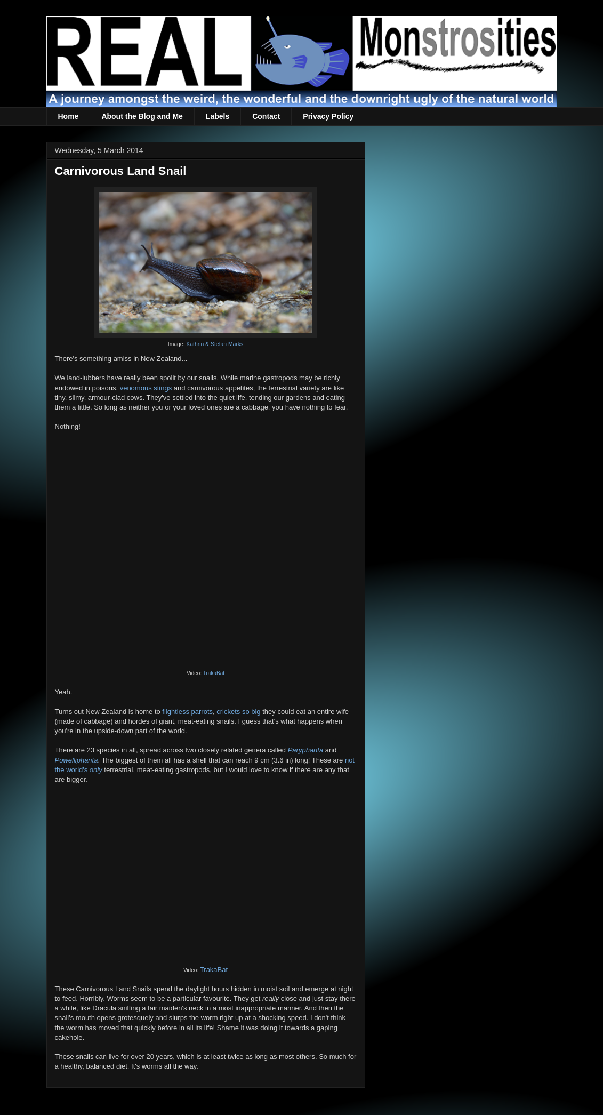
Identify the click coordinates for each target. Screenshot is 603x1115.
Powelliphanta (76, 760)
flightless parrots (187, 712)
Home (68, 116)
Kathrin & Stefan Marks (214, 344)
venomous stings (146, 388)
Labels (217, 116)
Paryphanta (306, 750)
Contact (266, 116)
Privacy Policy (328, 116)
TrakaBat (213, 673)
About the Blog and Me (141, 116)
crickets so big (238, 712)
